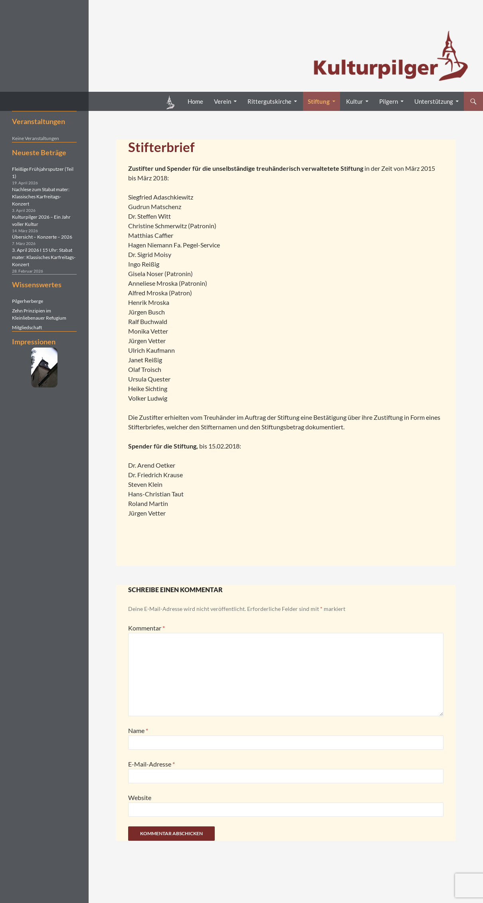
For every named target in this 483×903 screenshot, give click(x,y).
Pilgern (388, 101)
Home (195, 101)
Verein (222, 101)
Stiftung (319, 101)
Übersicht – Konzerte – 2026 (42, 237)
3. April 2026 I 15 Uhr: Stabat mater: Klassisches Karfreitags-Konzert (43, 257)
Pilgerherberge (27, 301)
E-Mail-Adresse (151, 764)
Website (139, 797)
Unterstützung (433, 101)
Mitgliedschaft (27, 327)
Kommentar (146, 628)
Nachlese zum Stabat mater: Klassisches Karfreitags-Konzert (40, 196)
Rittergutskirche (269, 101)
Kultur (354, 101)
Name (138, 730)
